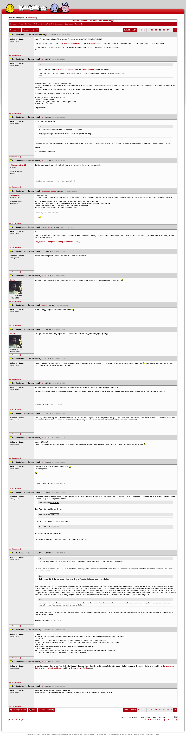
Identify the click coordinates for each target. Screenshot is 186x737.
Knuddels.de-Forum (16, 24)
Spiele (111, 734)
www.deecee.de (93, 43)
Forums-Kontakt (139, 720)
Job (156, 734)
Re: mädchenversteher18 (48, 191)
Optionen (15, 30)
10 (152, 30)
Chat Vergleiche (139, 734)
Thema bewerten (30, 30)
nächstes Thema (46, 710)
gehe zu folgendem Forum (129, 717)
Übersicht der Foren (79, 21)
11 (156, 30)
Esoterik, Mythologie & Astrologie (52, 24)
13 (164, 30)
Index (32, 710)
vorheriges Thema (18, 710)
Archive (36, 24)
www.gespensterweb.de (70, 43)
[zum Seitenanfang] (15, 55)
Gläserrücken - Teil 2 (79, 668)
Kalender (93, 21)
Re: (47, 35)
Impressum (149, 734)
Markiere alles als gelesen (17, 720)
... (148, 30)
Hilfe (100, 21)
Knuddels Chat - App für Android (51, 734)
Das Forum (28, 24)
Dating (116, 734)
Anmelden (32, 18)
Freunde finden (89, 734)
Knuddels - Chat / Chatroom (154, 720)
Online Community (126, 734)
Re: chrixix (44, 305)
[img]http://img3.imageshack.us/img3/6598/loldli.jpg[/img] (57, 242)
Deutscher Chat (33, 734)
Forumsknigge (108, 21)
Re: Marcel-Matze (46, 227)
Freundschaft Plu (101, 734)
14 (168, 30)
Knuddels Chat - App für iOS (72, 734)
